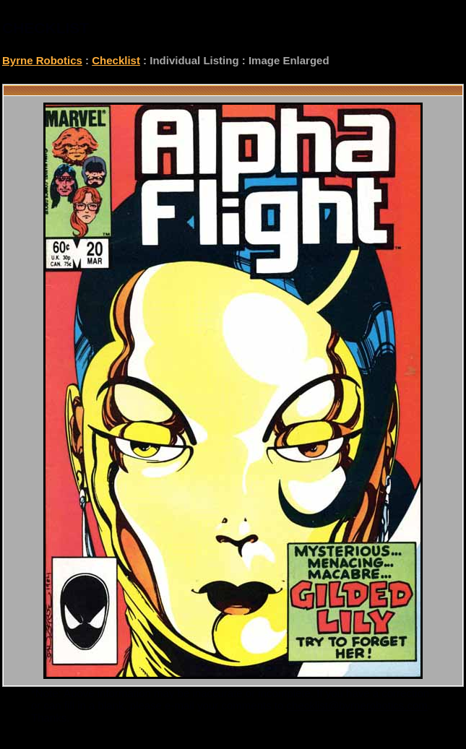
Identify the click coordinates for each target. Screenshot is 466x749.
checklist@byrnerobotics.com (357, 705)
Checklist (116, 60)
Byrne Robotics (42, 60)
